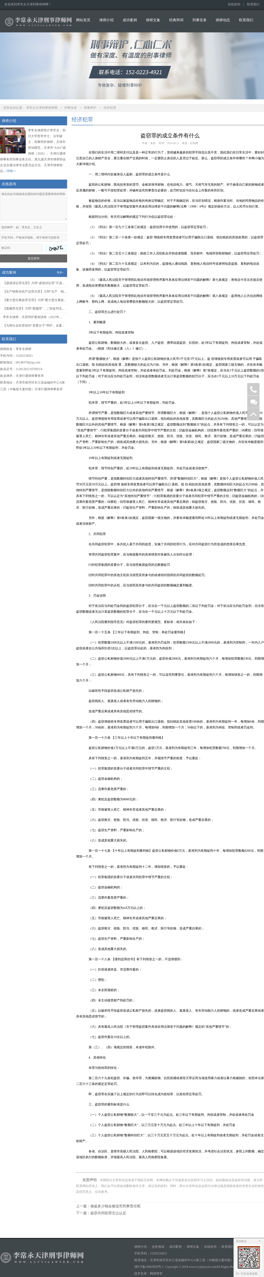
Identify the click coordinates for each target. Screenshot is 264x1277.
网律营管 (156, 1273)
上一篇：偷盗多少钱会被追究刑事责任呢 (108, 1206)
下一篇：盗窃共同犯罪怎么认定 (101, 1213)
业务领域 (158, 1246)
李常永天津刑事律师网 (41, 107)
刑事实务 (199, 20)
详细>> (11, 171)
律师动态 (223, 20)
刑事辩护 (90, 107)
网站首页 (83, 20)
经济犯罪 (110, 107)
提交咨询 (33, 258)
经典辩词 (176, 20)
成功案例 (130, 20)
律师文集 (153, 20)
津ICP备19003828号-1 (149, 1267)
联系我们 (253, 4)
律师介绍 (106, 20)
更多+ (60, 272)
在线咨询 (234, 4)
